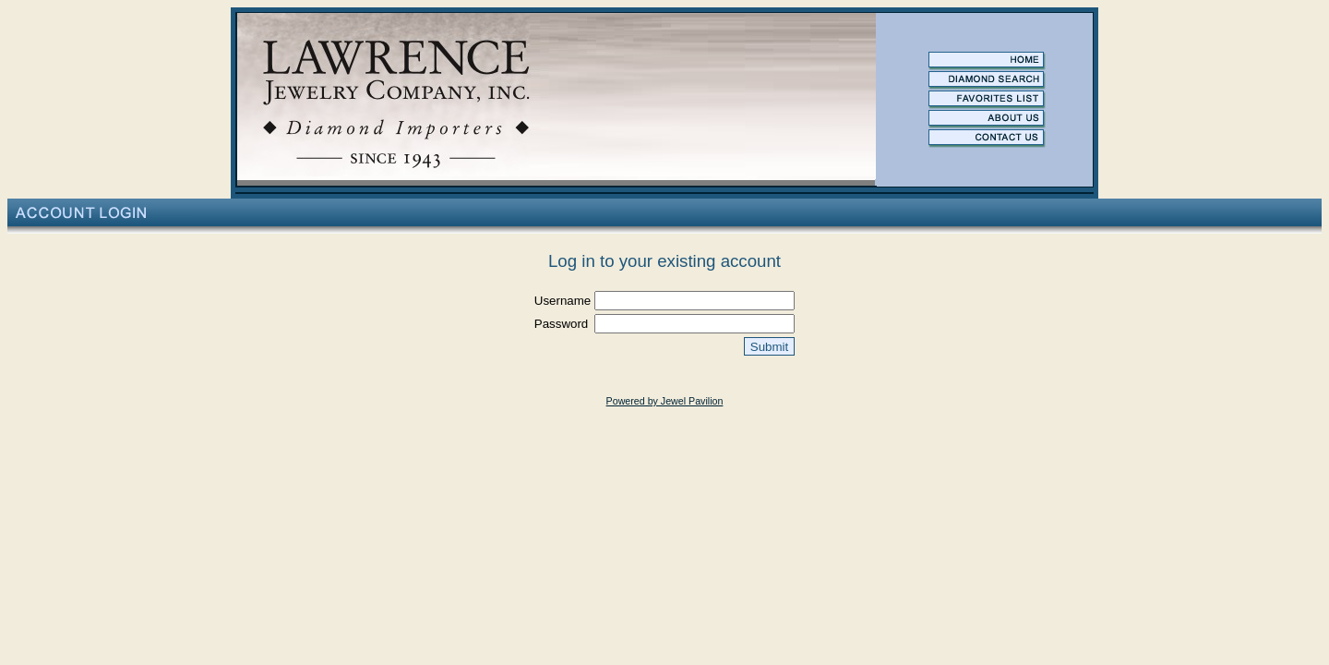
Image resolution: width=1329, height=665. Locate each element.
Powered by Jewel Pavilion (665, 400)
